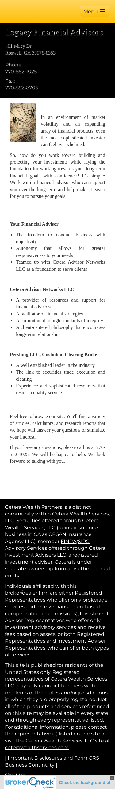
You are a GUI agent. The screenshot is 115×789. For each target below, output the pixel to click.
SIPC (84, 541)
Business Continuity (30, 765)
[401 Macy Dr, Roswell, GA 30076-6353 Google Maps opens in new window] (30, 49)
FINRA (68, 541)
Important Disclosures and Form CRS (53, 758)
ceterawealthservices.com (37, 747)
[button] (94, 11)
